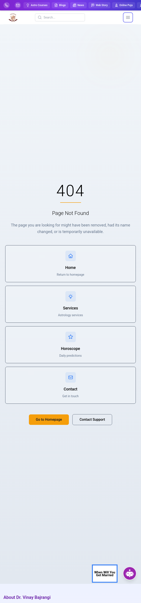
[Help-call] (6, 5)
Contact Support (92, 419)
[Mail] (18, 5)
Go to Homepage (49, 419)
